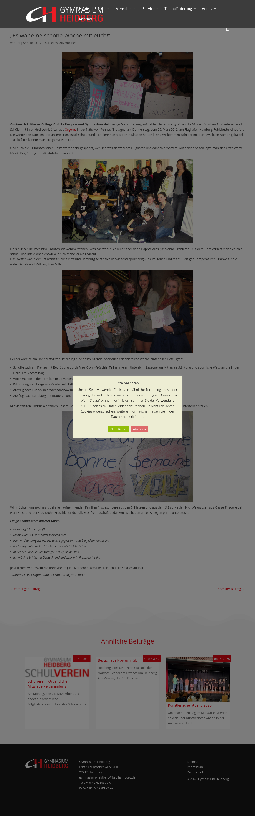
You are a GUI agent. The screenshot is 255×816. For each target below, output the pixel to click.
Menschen (124, 9)
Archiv (207, 9)
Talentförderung (178, 9)
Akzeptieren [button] (118, 429)
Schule (100, 9)
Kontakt (85, 19)
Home (84, 9)
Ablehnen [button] (139, 429)
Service (149, 9)
